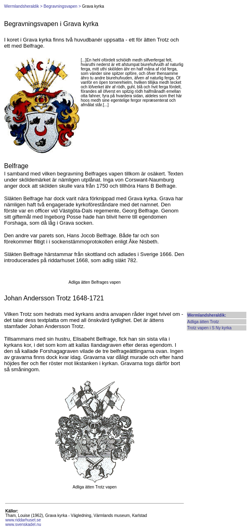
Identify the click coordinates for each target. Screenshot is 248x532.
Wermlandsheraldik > (23, 6)
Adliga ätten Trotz (203, 322)
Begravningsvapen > (62, 6)
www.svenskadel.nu (23, 524)
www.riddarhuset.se (23, 520)
